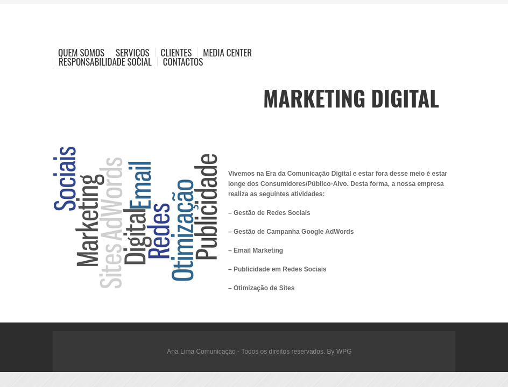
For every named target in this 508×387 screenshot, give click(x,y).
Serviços (133, 52)
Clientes (176, 52)
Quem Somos (81, 52)
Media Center (227, 52)
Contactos (183, 61)
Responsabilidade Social (105, 61)
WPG (344, 351)
